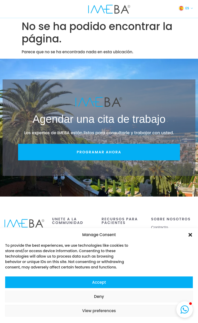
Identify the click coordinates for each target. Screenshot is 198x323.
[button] (190, 234)
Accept (99, 282)
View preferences (99, 310)
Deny (99, 296)
